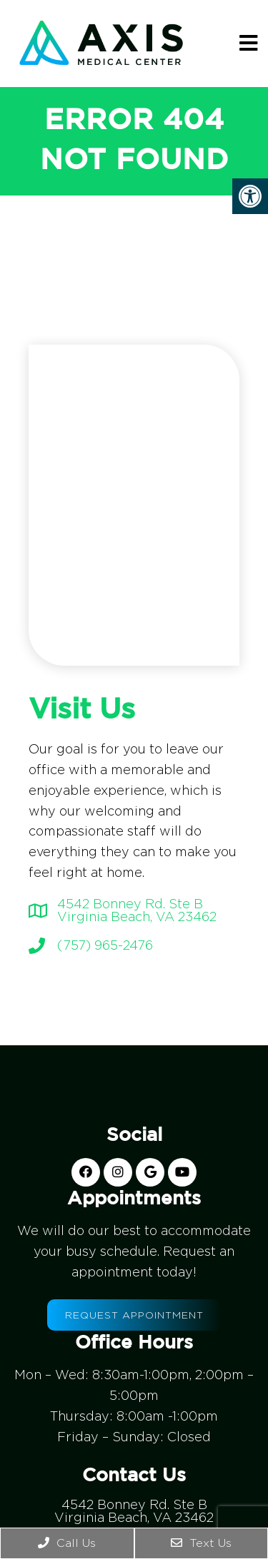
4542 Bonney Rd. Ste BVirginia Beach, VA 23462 (137, 910)
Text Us (201, 1543)
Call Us (67, 1543)
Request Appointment (134, 1314)
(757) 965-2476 (105, 945)
